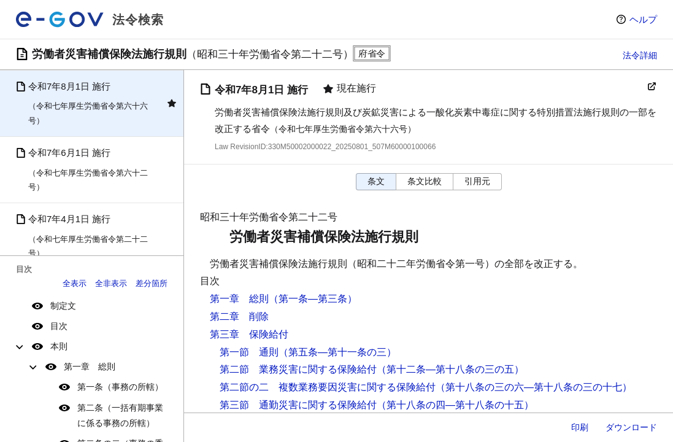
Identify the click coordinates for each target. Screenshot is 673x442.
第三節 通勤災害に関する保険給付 (298, 405)
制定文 (63, 306)
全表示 (75, 283)
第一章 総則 (89, 366)
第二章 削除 (239, 316)
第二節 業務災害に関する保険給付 (298, 369)
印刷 (579, 427)
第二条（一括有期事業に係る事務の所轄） (120, 415)
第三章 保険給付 (249, 334)
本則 (58, 346)
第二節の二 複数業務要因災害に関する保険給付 (328, 387)
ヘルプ (643, 19)
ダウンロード (631, 427)
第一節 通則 (249, 352)
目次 (58, 326)
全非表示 (111, 283)
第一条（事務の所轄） (120, 387)
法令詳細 (640, 55)
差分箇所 (151, 283)
